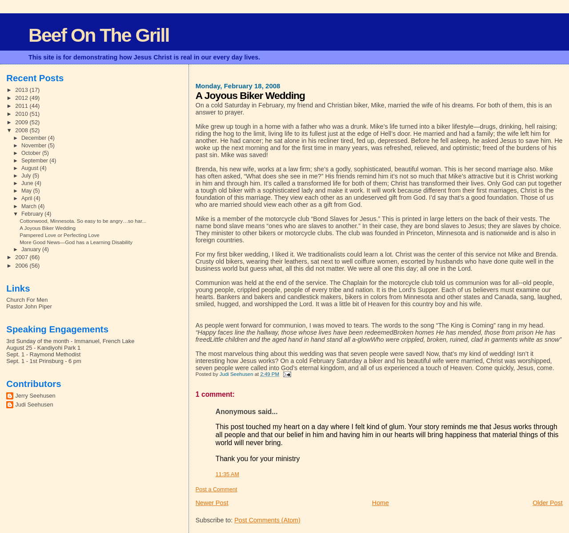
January (31, 249)
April (27, 198)
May (27, 191)
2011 (22, 106)
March (29, 206)
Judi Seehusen (34, 404)
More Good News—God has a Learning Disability (76, 242)
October (31, 153)
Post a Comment (216, 489)
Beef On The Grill (98, 35)
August (30, 168)
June (28, 183)
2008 (22, 130)
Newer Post (212, 502)
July (26, 176)
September (35, 161)
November (34, 145)
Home (380, 502)
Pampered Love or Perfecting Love (60, 235)
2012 (22, 98)
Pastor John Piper (29, 306)
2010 (22, 114)
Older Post (548, 502)
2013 (22, 90)
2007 (22, 257)
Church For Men (27, 299)
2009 (22, 122)
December (34, 138)
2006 (22, 265)
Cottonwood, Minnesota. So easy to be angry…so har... (83, 221)
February (32, 214)
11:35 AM (227, 474)
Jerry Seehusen (35, 395)
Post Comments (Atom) (267, 520)
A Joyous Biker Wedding (48, 228)
